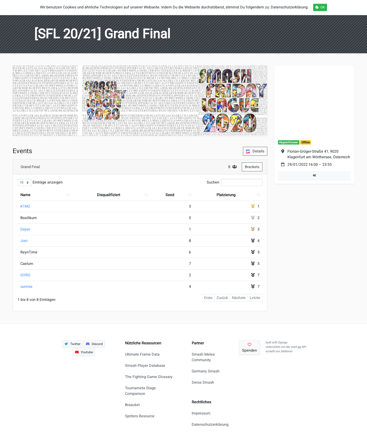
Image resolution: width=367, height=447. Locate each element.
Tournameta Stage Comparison (140, 391)
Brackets (252, 167)
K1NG (25, 206)
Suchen (234, 182)
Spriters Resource (139, 416)
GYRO (25, 275)
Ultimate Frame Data (142, 354)
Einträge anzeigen (40, 182)
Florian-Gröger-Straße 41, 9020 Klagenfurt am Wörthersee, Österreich (318, 154)
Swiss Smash (203, 382)
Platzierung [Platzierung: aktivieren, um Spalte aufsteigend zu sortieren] (226, 195)
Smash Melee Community (203, 357)
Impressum (201, 413)
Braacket (132, 405)
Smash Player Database (145, 365)
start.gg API (298, 347)
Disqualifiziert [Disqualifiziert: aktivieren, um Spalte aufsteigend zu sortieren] (108, 195)
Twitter (72, 344)
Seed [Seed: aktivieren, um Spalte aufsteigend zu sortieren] (169, 195)
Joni (24, 241)
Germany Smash (206, 371)
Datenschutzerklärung (208, 424)
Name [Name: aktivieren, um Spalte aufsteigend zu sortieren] (25, 195)
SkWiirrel (286, 351)
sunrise (26, 286)
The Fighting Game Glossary (148, 377)
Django (282, 342)
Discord (94, 344)
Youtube (84, 352)
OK (320, 7)
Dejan (25, 229)
